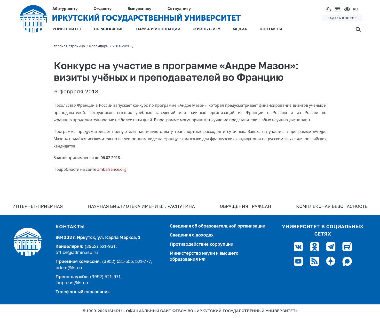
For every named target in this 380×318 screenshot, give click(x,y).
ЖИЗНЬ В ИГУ (206, 29)
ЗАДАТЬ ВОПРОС (342, 18)
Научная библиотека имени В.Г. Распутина (141, 206)
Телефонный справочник (82, 292)
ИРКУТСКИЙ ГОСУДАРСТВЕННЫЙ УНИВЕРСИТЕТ (146, 18)
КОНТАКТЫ (271, 29)
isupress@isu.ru (72, 283)
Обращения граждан (245, 206)
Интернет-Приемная (37, 206)
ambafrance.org (112, 169)
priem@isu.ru (69, 268)
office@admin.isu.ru (76, 253)
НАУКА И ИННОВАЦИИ (158, 29)
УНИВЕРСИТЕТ (66, 29)
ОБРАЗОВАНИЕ (109, 29)
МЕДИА (240, 29)
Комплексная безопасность (332, 206)
